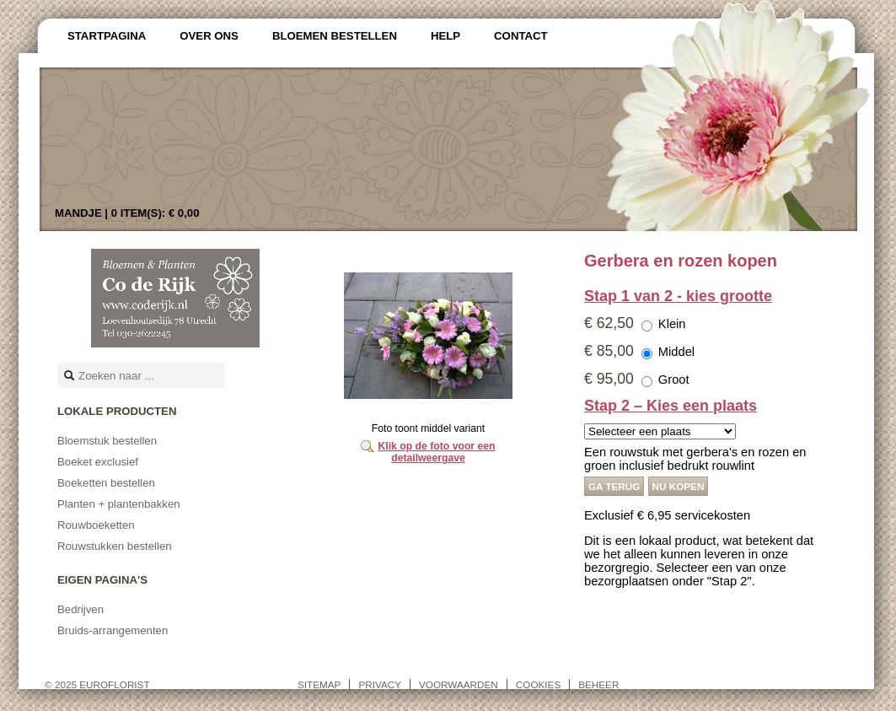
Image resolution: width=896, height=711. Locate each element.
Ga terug (614, 486)
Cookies (538, 684)
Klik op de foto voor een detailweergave (436, 452)
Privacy (379, 684)
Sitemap (319, 684)
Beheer (598, 684)
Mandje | (127, 213)
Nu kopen (678, 486)
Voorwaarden (458, 684)
